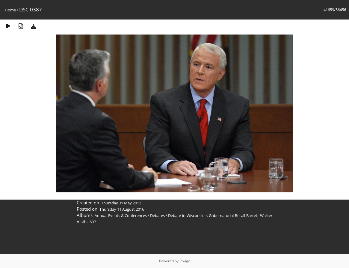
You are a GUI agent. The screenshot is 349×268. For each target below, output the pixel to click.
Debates (157, 215)
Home (10, 10)
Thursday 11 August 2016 (121, 209)
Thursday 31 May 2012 (121, 203)
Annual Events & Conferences (121, 215)
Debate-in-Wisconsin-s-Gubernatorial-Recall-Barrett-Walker (220, 215)
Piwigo (184, 260)
